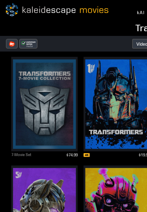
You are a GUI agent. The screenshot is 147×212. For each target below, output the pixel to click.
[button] (12, 44)
